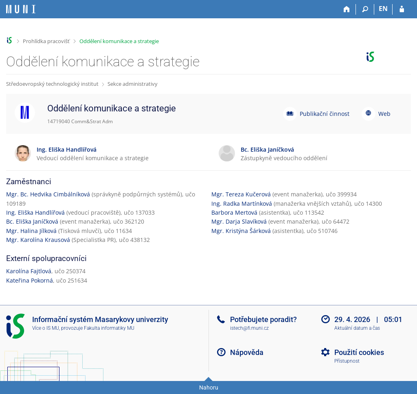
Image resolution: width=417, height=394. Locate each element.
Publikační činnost (324, 114)
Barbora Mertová (234, 212)
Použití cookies (359, 352)
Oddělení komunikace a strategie (119, 41)
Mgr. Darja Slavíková (239, 221)
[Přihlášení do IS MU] (402, 9)
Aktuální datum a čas (357, 328)
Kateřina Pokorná (29, 280)
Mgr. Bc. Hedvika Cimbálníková (48, 194)
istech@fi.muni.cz (249, 328)
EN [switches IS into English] (383, 8)
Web (384, 114)
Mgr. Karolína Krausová (38, 240)
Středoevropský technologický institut (52, 83)
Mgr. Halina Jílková (31, 231)
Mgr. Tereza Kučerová (241, 194)
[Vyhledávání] (365, 9)
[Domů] (347, 9)
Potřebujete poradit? (263, 319)
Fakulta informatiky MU (109, 328)
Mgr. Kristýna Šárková (241, 231)
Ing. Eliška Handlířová (35, 212)
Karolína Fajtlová (28, 271)
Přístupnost (347, 361)
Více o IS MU (45, 328)
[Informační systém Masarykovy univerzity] (20, 9)
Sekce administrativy (133, 83)
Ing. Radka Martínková (241, 203)
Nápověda (246, 352)
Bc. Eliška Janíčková (32, 221)
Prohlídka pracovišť (46, 41)
